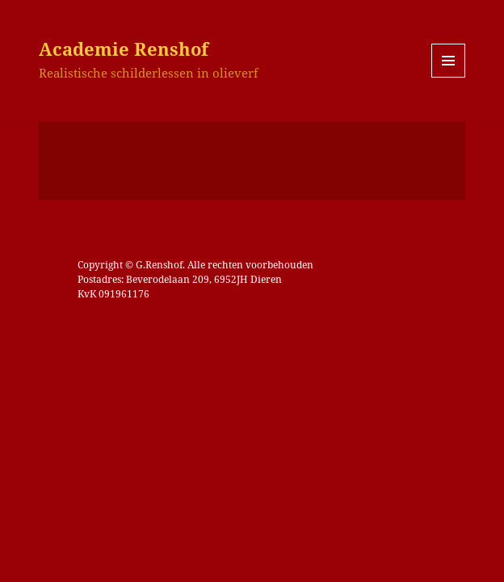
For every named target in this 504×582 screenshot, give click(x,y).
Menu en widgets (448, 77)
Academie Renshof (123, 48)
